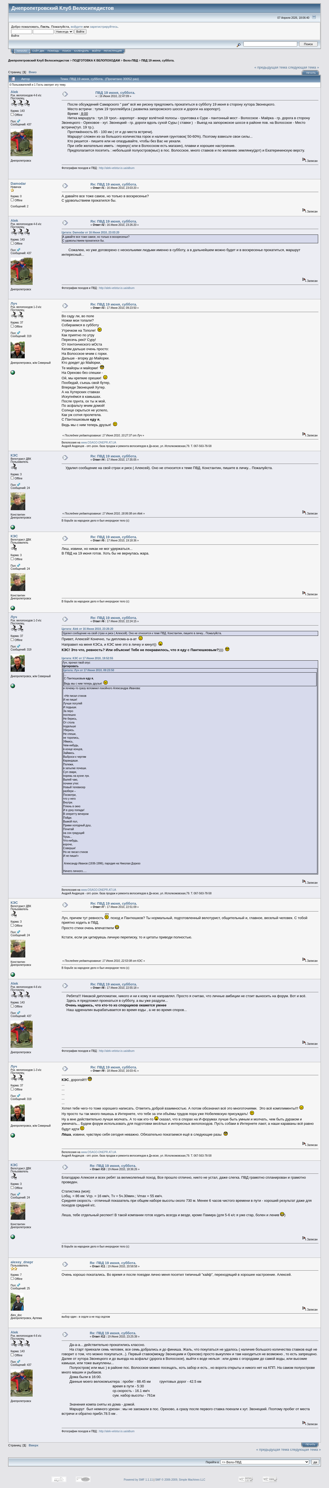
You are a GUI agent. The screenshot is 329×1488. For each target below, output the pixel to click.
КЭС (14, 455)
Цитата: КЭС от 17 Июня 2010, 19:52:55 (87, 658)
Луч (14, 303)
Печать (311, 73)
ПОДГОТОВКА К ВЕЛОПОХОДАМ (96, 60)
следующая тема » (303, 67)
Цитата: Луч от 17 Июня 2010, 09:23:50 (88, 670)
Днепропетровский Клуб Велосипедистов (38, 60)
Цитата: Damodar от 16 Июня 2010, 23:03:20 (90, 232)
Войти (96, 51)
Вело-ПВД (130, 60)
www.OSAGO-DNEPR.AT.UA (98, 442)
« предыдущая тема (270, 67)
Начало (22, 51)
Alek (14, 92)
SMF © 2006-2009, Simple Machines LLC (180, 1479)
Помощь (53, 51)
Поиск (66, 51)
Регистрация (113, 51)
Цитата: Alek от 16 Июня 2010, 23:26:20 (87, 628)
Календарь (81, 51)
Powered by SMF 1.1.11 (138, 1479)
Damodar (18, 183)
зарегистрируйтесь (104, 26)
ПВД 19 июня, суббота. (157, 60)
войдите (77, 26)
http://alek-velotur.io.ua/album (116, 168)
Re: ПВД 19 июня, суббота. (113, 184)
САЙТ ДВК (38, 51)
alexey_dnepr (22, 1262)
